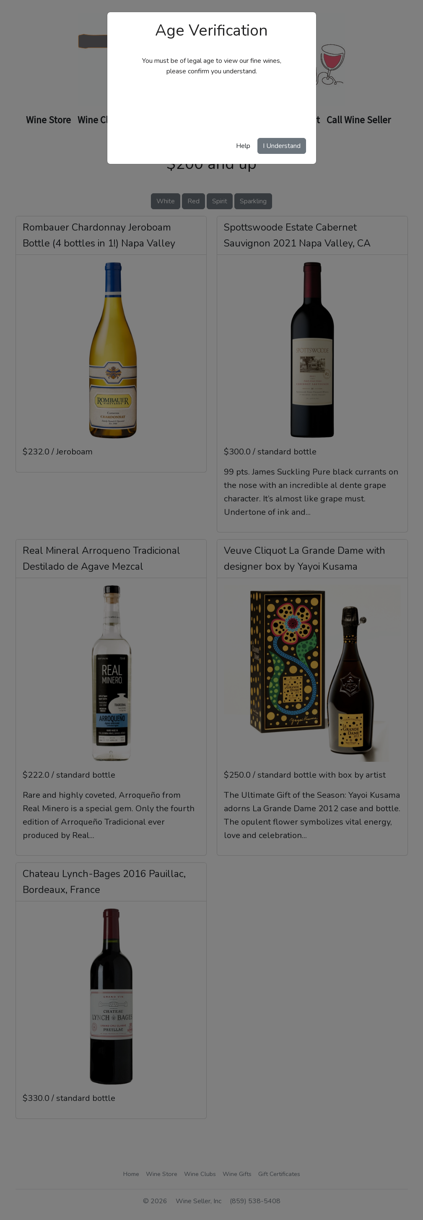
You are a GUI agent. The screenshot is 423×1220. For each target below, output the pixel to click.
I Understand (282, 146)
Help (243, 146)
